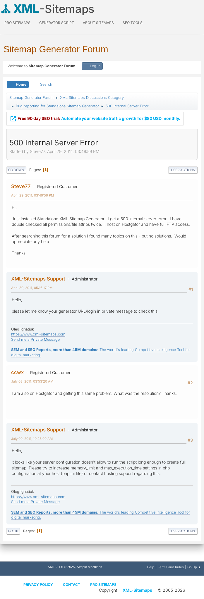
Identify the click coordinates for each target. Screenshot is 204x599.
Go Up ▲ (194, 567)
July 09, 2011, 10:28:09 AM (32, 439)
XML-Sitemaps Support (38, 279)
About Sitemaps (98, 22)
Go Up (13, 531)
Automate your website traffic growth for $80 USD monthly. (95, 117)
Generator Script (56, 22)
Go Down (16, 170)
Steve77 (21, 186)
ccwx (17, 372)
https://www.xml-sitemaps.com (38, 334)
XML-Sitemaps (137, 590)
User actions (183, 170)
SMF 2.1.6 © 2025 (61, 567)
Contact (71, 584)
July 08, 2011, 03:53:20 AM (32, 381)
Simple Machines (89, 567)
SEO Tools (133, 22)
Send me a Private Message (35, 339)
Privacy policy (38, 584)
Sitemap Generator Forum (56, 49)
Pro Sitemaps (103, 584)
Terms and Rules (171, 567)
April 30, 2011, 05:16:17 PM (31, 288)
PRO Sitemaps (17, 22)
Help (150, 567)
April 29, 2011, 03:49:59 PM (32, 195)
